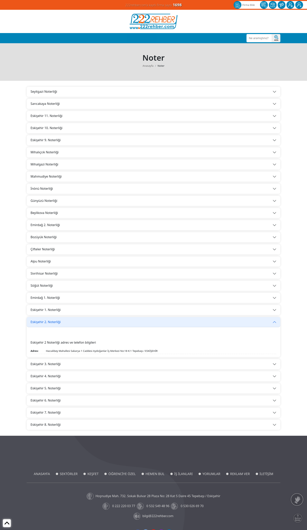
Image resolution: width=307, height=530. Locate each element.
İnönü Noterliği (42, 188)
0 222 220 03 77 (119, 506)
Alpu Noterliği (41, 261)
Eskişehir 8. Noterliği (46, 424)
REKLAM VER (240, 474)
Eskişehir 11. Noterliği (46, 116)
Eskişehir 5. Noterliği (46, 388)
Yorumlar (128, 38)
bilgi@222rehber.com (153, 516)
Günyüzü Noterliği (44, 201)
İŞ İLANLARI (183, 474)
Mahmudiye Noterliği (46, 176)
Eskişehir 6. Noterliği (46, 400)
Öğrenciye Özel (72, 38)
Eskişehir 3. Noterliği (46, 364)
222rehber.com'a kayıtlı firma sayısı (153, 4)
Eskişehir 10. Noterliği (46, 128)
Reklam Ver (147, 38)
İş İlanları (111, 38)
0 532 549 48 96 (153, 506)
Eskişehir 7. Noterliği (46, 412)
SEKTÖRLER (69, 474)
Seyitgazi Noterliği (44, 91)
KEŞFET (92, 474)
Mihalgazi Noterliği (44, 164)
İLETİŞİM (266, 474)
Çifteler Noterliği (43, 249)
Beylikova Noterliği (44, 213)
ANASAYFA (42, 474)
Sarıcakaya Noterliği (45, 104)
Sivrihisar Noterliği (44, 273)
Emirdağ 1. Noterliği (45, 298)
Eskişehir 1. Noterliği (46, 310)
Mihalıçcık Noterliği (45, 152)
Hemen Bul (93, 38)
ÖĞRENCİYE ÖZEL (122, 474)
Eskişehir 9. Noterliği (46, 140)
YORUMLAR (211, 474)
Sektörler (51, 38)
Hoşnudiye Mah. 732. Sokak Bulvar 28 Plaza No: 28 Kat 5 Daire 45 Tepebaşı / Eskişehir (153, 496)
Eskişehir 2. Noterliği (46, 322)
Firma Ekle (248, 5)
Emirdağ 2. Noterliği (45, 225)
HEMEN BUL (154, 474)
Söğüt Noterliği (42, 285)
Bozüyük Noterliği (44, 237)
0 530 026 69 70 (187, 506)
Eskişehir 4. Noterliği (46, 376)
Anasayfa (35, 38)
